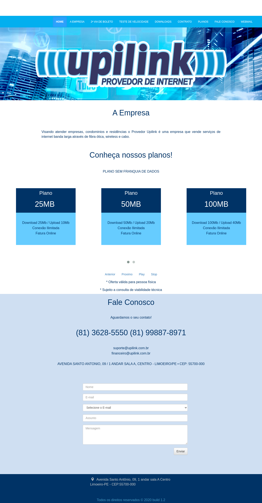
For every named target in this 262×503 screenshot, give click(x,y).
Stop (154, 274)
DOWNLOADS (163, 21)
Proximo (127, 274)
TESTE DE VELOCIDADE (133, 21)
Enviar (180, 451)
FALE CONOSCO (225, 21)
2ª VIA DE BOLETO (102, 21)
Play (141, 274)
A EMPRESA (77, 21)
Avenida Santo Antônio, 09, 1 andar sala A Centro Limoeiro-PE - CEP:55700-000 (130, 481)
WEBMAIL (247, 21)
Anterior (110, 274)
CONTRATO (185, 21)
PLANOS (203, 21)
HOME (61, 21)
